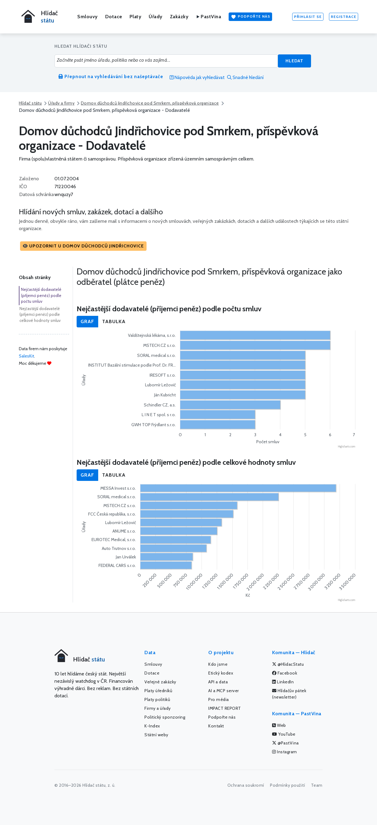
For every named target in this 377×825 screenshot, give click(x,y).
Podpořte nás (250, 17)
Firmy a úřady (157, 708)
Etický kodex (220, 673)
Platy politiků (157, 699)
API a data (218, 682)
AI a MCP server (223, 690)
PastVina (208, 16)
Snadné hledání (245, 77)
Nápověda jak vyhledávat (197, 77)
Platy (136, 16)
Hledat (294, 61)
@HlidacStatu (288, 664)
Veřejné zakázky (160, 682)
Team (317, 785)
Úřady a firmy (61, 103)
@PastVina (285, 743)
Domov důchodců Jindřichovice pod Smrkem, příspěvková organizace (150, 103)
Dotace (113, 16)
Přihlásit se (308, 16)
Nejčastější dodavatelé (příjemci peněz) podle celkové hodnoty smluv (40, 314)
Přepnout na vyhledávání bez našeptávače (110, 76)
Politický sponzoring (164, 717)
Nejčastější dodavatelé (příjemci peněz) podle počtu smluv (41, 295)
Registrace (343, 16)
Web (279, 725)
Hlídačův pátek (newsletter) (289, 694)
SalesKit (26, 356)
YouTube (284, 734)
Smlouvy (87, 16)
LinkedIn (283, 682)
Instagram (284, 751)
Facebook (284, 673)
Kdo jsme (217, 664)
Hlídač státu (30, 103)
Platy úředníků (158, 690)
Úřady (156, 16)
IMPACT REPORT (224, 708)
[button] (83, 246)
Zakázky (179, 16)
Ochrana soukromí (245, 785)
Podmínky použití (287, 785)
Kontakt (216, 726)
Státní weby (156, 734)
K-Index (152, 726)
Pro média (218, 699)
